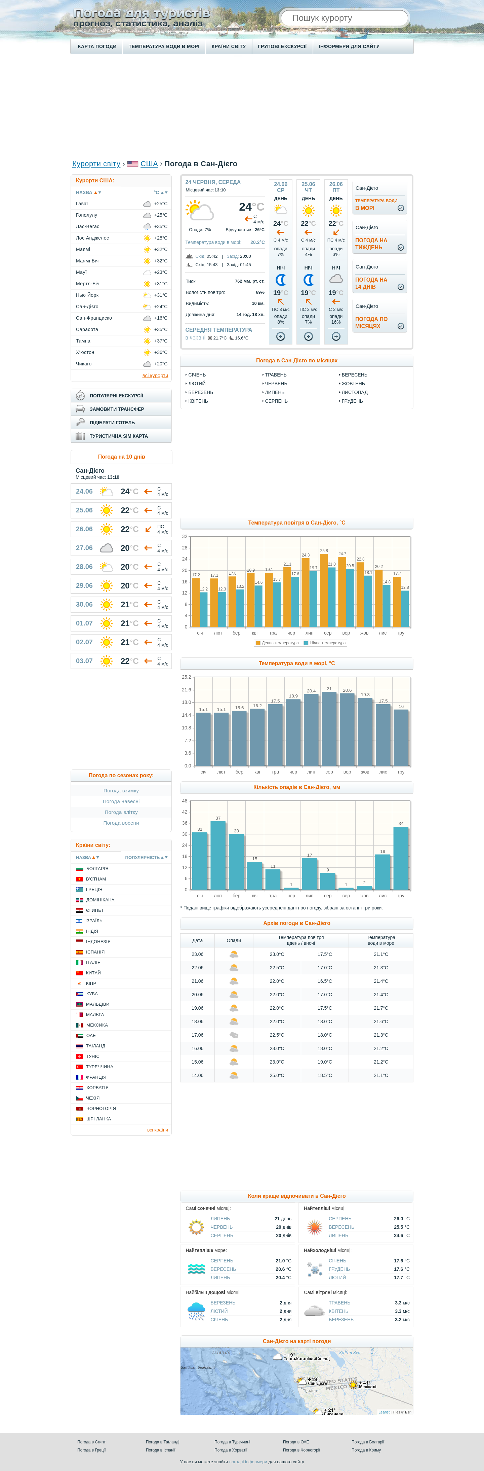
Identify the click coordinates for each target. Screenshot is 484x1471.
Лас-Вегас (87, 226)
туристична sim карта (119, 436)
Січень (197, 375)
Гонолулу (86, 215)
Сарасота (87, 329)
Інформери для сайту (349, 46)
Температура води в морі (164, 46)
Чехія (93, 1098)
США (149, 163)
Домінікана (100, 899)
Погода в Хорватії (230, 1450)
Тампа (83, 341)
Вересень (354, 375)
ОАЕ (91, 1035)
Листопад (355, 392)
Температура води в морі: (213, 242)
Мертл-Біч (87, 283)
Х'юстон (85, 352)
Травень (276, 375)
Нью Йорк (87, 295)
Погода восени (121, 823)
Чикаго (84, 363)
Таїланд (95, 1045)
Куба (92, 993)
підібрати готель (112, 422)
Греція (94, 889)
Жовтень (353, 383)
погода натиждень (371, 244)
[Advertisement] (242, 106)
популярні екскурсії (116, 395)
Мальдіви (98, 1004)
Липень (275, 392)
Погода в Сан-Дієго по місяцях (297, 360)
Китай (93, 972)
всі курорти (155, 375)
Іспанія (95, 952)
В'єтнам (96, 879)
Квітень (198, 401)
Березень (200, 392)
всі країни (157, 1130)
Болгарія (97, 868)
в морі (376, 205)
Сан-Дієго (87, 306)
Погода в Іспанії (160, 1450)
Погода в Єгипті (92, 1442)
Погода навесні (121, 801)
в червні (195, 337)
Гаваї (82, 203)
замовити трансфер (117, 409)
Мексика (97, 1025)
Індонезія (98, 941)
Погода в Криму (366, 1450)
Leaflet (384, 1412)
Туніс (92, 1056)
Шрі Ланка (98, 1118)
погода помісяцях (371, 322)
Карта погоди (97, 46)
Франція (96, 1077)
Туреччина (99, 1066)
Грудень (352, 401)
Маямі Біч (87, 260)
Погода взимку (121, 790)
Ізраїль (94, 920)
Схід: (200, 256)
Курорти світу (96, 163)
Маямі (83, 249)
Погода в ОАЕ (296, 1442)
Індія (92, 931)
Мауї (81, 272)
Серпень (276, 401)
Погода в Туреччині (232, 1442)
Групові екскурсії (282, 46)
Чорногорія (101, 1108)
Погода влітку (121, 812)
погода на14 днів (371, 283)
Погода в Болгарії (368, 1442)
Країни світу (229, 46)
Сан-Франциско (94, 318)
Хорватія (97, 1087)
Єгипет (95, 910)
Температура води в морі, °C (297, 663)
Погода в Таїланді (162, 1442)
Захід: (233, 256)
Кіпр (91, 983)
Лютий (196, 383)
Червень (276, 383)
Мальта (95, 1014)
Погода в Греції (91, 1450)
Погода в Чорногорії (301, 1450)
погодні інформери (248, 1461)
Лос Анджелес (92, 238)
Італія (93, 962)
